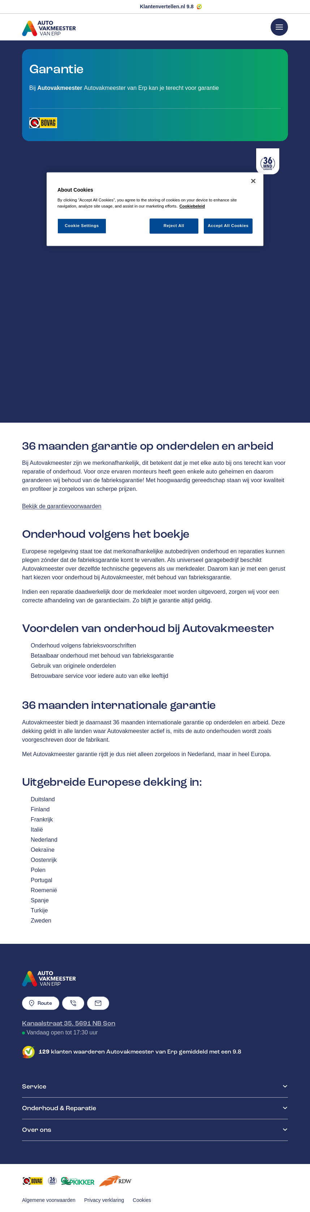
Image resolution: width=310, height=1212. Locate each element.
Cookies (142, 1200)
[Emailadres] (98, 1003)
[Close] (253, 181)
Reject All (174, 226)
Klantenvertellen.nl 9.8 (167, 6)
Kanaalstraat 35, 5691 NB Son (68, 1023)
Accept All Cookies (228, 226)
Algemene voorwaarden (49, 1200)
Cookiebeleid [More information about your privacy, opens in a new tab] (192, 206)
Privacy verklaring (104, 1200)
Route (40, 1003)
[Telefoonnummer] (73, 1003)
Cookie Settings (82, 226)
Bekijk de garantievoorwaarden (62, 506)
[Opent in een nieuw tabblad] (43, 122)
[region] (155, 209)
